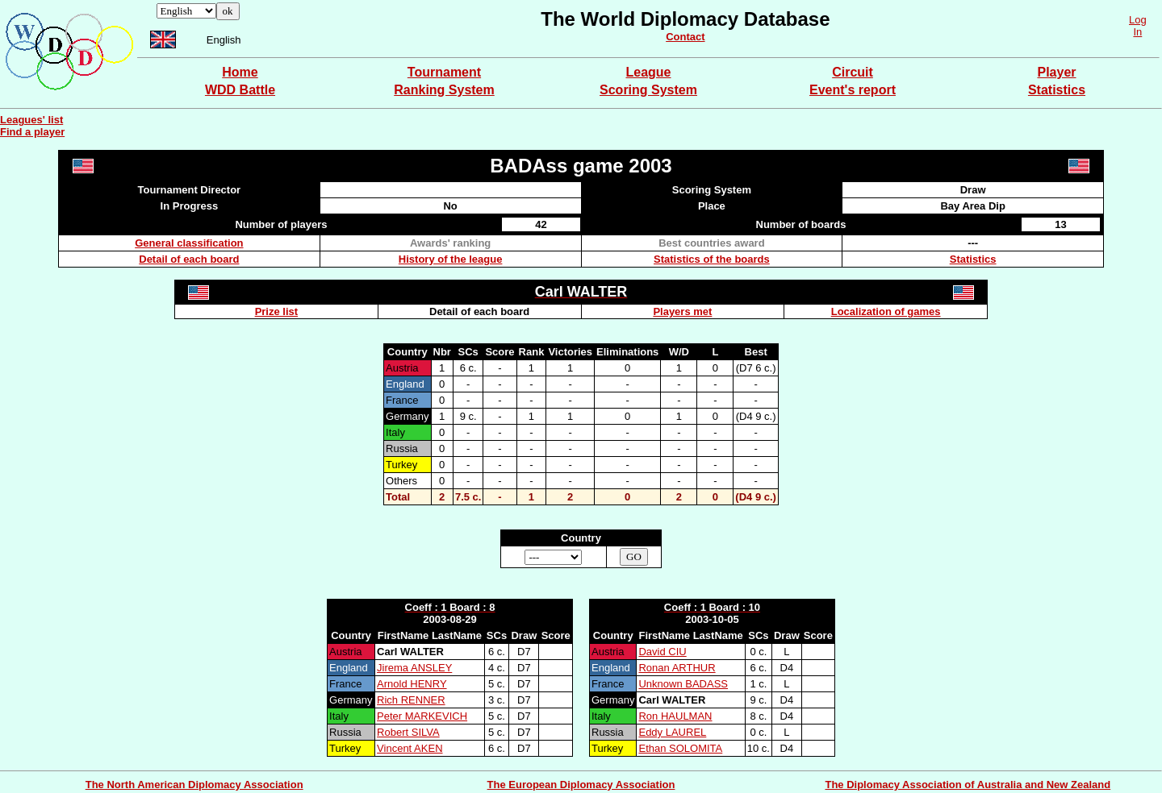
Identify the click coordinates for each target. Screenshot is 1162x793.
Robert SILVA (408, 732)
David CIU (662, 652)
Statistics (1056, 90)
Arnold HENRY (411, 684)
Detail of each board (189, 259)
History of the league (451, 259)
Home (239, 72)
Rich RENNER (411, 700)
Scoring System (648, 90)
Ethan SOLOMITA (680, 748)
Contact (685, 37)
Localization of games (886, 311)
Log (1138, 20)
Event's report (852, 90)
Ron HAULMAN (675, 716)
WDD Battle (240, 90)
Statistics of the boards (712, 259)
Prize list (276, 311)
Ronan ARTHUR (676, 668)
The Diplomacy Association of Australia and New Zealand (967, 784)
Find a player (32, 132)
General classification (189, 243)
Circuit (852, 72)
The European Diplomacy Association (581, 784)
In (1137, 32)
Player (1056, 72)
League (648, 72)
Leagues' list (31, 120)
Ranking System (444, 90)
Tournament (444, 72)
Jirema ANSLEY (414, 668)
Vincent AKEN (409, 748)
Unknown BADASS (683, 684)
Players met (682, 311)
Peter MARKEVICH (422, 716)
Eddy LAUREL (672, 732)
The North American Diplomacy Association (194, 784)
